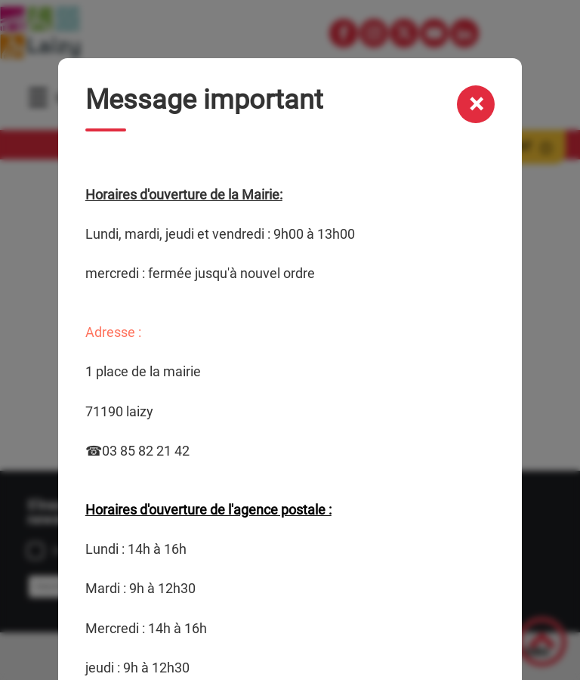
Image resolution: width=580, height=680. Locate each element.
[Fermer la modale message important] (476, 104)
